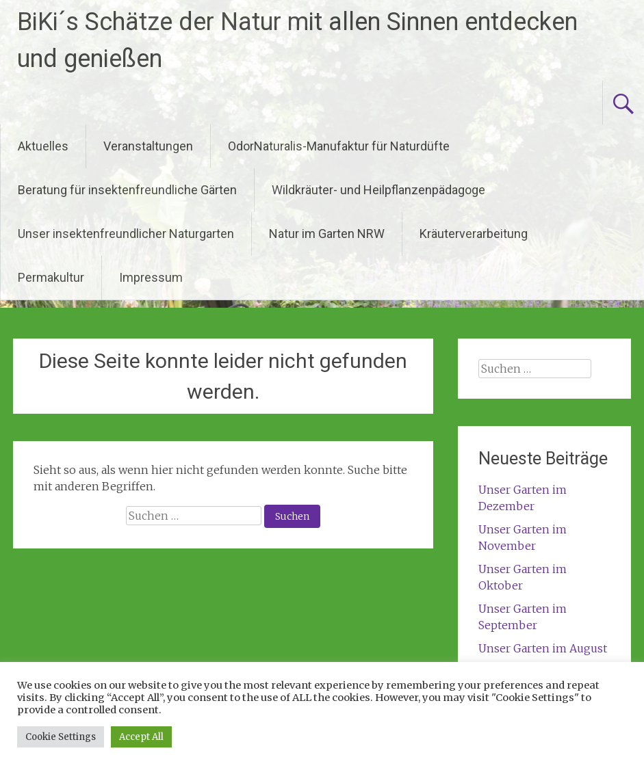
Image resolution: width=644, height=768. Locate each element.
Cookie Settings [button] (60, 737)
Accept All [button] (141, 737)
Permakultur (51, 277)
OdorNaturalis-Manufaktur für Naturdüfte (339, 146)
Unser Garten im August (542, 648)
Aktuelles (43, 146)
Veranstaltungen (148, 146)
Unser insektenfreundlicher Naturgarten (126, 233)
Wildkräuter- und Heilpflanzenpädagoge (378, 190)
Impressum (151, 277)
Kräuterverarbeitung (474, 233)
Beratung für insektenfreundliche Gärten (127, 190)
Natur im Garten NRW (327, 233)
